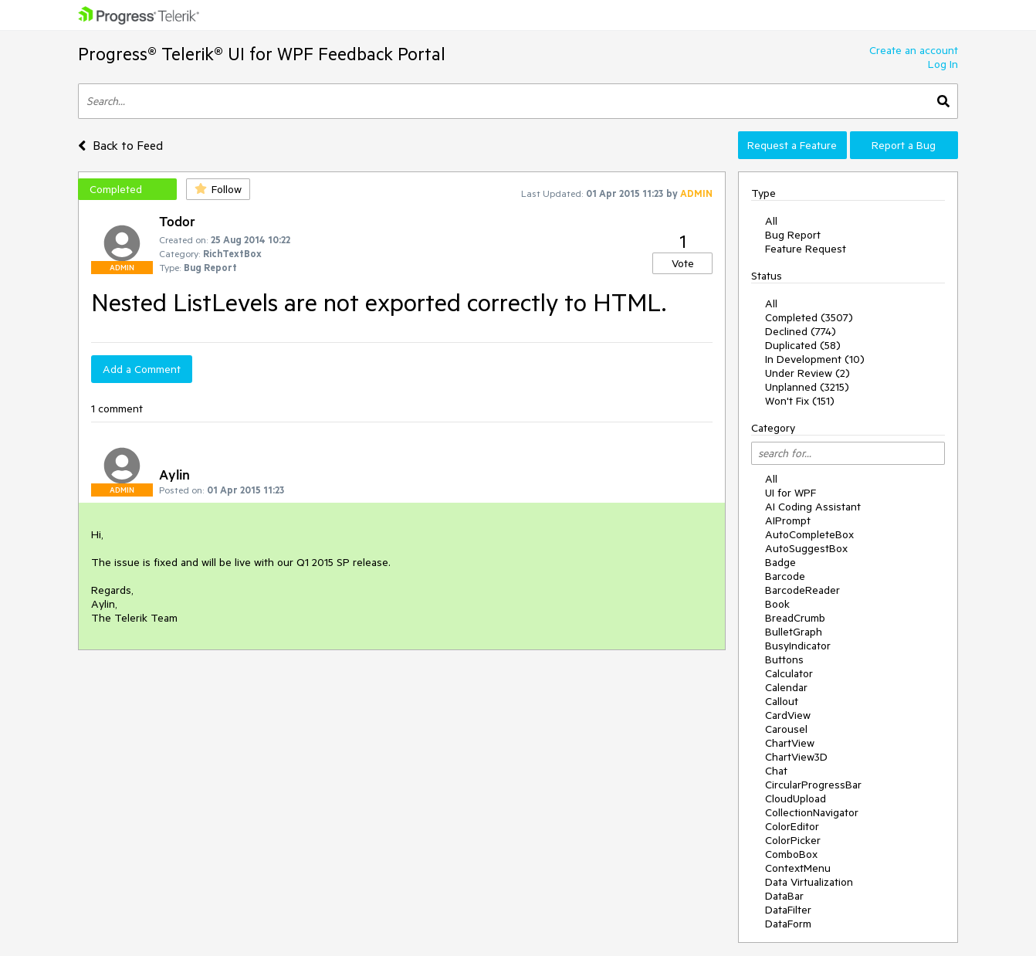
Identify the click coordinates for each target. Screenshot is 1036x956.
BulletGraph (793, 632)
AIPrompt (788, 520)
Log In (943, 64)
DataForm (788, 924)
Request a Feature (792, 145)
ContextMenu (798, 868)
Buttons (784, 659)
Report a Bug (904, 145)
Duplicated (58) (803, 345)
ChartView (789, 743)
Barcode (785, 576)
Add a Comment (142, 369)
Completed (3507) (809, 317)
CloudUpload (795, 798)
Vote (683, 263)
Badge (780, 562)
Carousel (786, 729)
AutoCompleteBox (809, 534)
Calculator (789, 673)
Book (777, 604)
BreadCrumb (795, 618)
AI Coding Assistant (813, 507)
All (771, 221)
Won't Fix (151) (800, 401)
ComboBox (791, 854)
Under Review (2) (807, 373)
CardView (788, 715)
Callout (781, 701)
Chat (776, 771)
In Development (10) (815, 359)
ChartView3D (796, 757)
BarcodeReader (802, 590)
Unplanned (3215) (807, 387)
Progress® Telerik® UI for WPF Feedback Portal (261, 53)
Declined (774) (800, 331)
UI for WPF (790, 493)
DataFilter (788, 910)
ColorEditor (792, 826)
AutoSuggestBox (806, 548)
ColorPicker (793, 840)
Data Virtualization (809, 882)
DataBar (784, 896)
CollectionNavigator (811, 812)
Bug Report (793, 235)
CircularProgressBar (813, 785)
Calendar (786, 687)
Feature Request (805, 249)
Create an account (913, 50)
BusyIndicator (798, 646)
